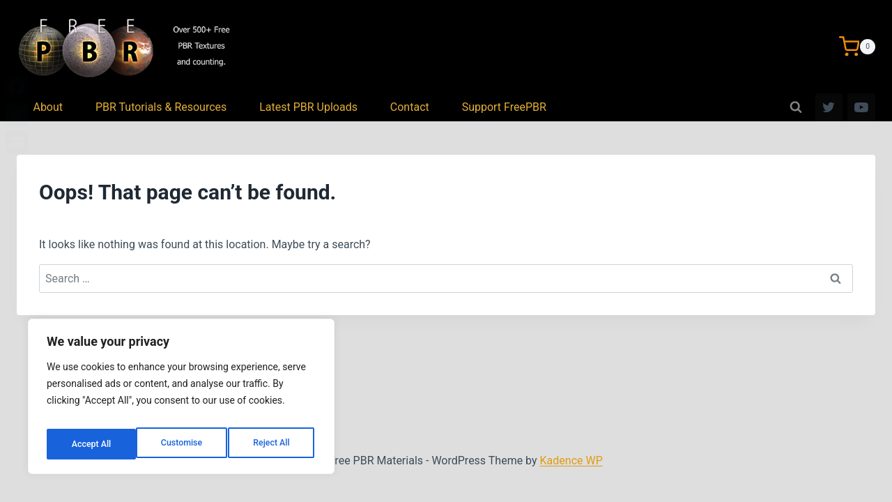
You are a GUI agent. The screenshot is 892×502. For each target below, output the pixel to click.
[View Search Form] (795, 107)
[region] (181, 401)
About (48, 107)
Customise (91, 444)
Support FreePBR (504, 107)
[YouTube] (861, 107)
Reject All (182, 444)
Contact (409, 107)
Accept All (272, 444)
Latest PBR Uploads (308, 107)
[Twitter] (829, 107)
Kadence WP (571, 460)
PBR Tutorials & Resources (160, 107)
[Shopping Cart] (857, 46)
